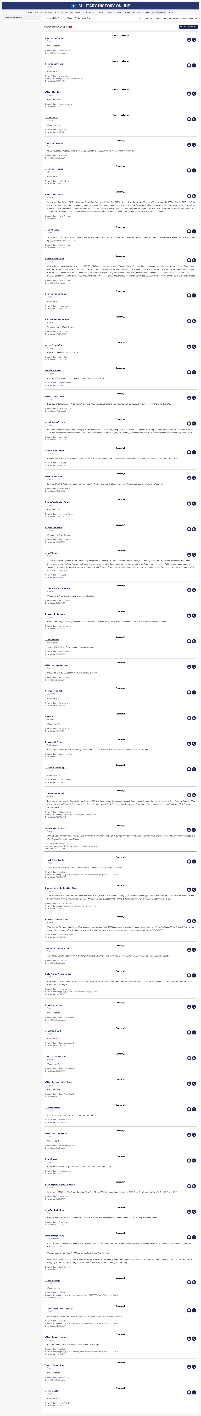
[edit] (194, 40)
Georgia (71, 18)
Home (46, 18)
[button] (98, 38)
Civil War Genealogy (58, 18)
